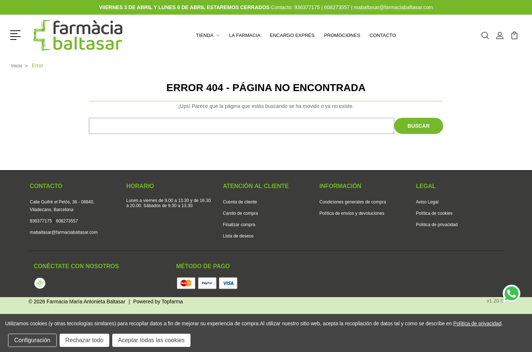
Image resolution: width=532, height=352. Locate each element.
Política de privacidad (437, 224)
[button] (16, 34)
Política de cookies (434, 213)
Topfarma (172, 301)
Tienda (208, 35)
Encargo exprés (292, 35)
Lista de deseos (238, 236)
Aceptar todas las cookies (151, 340)
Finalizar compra (239, 224)
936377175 (307, 7)
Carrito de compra (240, 213)
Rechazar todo (84, 340)
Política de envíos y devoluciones (352, 213)
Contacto (383, 35)
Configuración (32, 340)
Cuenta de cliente (240, 202)
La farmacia (244, 35)
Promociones (342, 35)
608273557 (337, 7)
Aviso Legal (427, 202)
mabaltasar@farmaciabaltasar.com (393, 7)
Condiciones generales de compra (353, 202)
